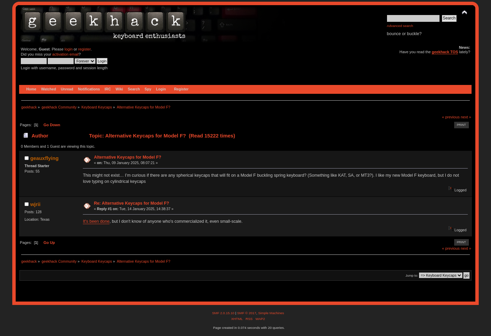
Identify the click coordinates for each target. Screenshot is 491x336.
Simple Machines (271, 313)
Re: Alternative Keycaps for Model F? (131, 203)
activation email (65, 54)
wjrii (35, 204)
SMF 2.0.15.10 (223, 313)
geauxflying (44, 158)
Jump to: (411, 275)
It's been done (96, 221)
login (68, 49)
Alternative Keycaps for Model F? (127, 157)
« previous (451, 117)
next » (466, 117)
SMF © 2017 (246, 313)
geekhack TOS (445, 52)
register (84, 49)
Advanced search (400, 26)
